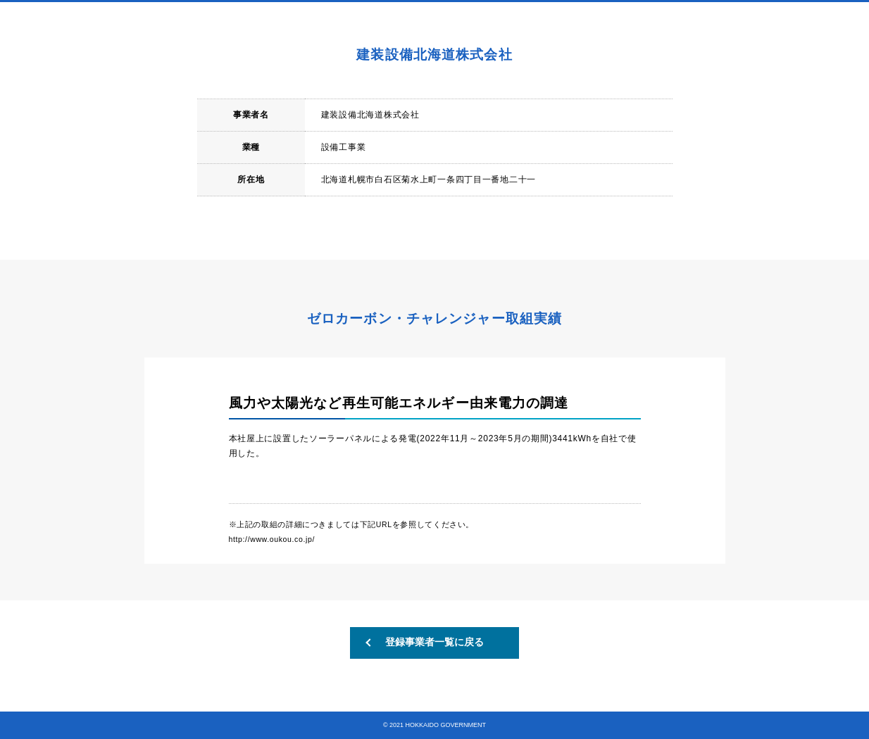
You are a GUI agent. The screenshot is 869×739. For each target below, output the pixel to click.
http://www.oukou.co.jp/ (272, 539)
